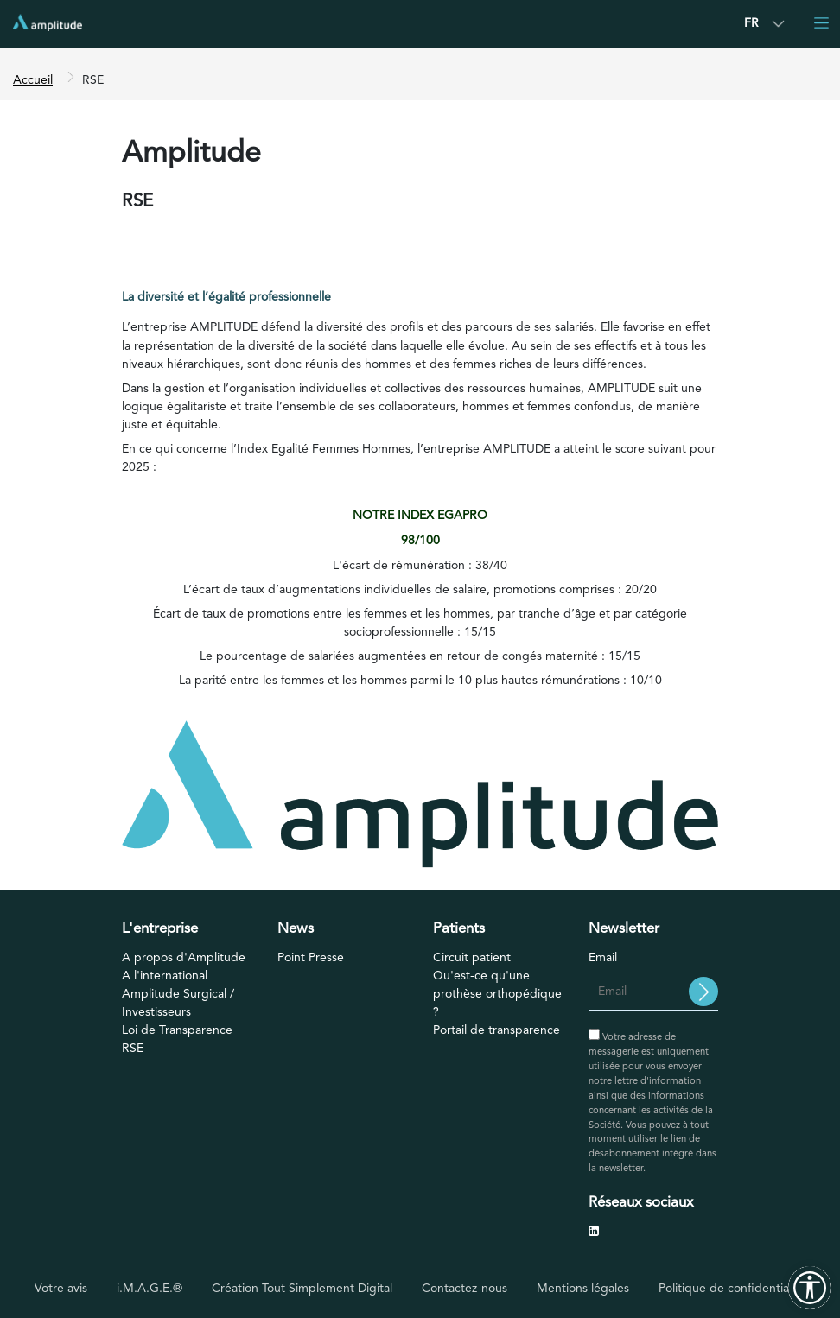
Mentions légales (583, 1289)
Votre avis (61, 1289)
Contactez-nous (464, 1289)
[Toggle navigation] (821, 22)
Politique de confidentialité (732, 1289)
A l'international (164, 976)
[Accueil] (47, 22)
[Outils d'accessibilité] (809, 1287)
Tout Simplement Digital (327, 1289)
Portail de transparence (496, 1030)
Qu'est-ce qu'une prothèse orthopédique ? (497, 994)
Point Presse (310, 958)
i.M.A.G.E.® (149, 1289)
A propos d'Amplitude (183, 958)
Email (603, 958)
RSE (132, 1048)
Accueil (33, 80)
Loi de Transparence (177, 1030)
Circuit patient (472, 958)
